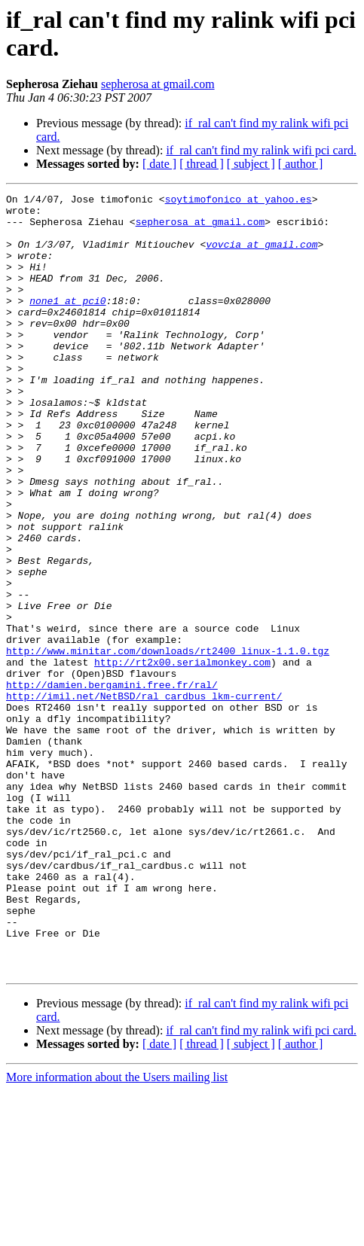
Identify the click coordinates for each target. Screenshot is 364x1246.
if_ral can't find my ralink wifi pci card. (261, 150)
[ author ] (300, 163)
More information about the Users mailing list (117, 1232)
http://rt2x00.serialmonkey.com (182, 756)
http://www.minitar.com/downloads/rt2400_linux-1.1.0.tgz (167, 743)
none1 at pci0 (67, 323)
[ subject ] (251, 163)
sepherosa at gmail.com (158, 84)
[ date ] (159, 163)
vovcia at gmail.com (261, 255)
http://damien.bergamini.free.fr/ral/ (112, 784)
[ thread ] (201, 163)
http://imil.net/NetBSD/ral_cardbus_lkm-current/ (144, 797)
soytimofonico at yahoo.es (238, 201)
